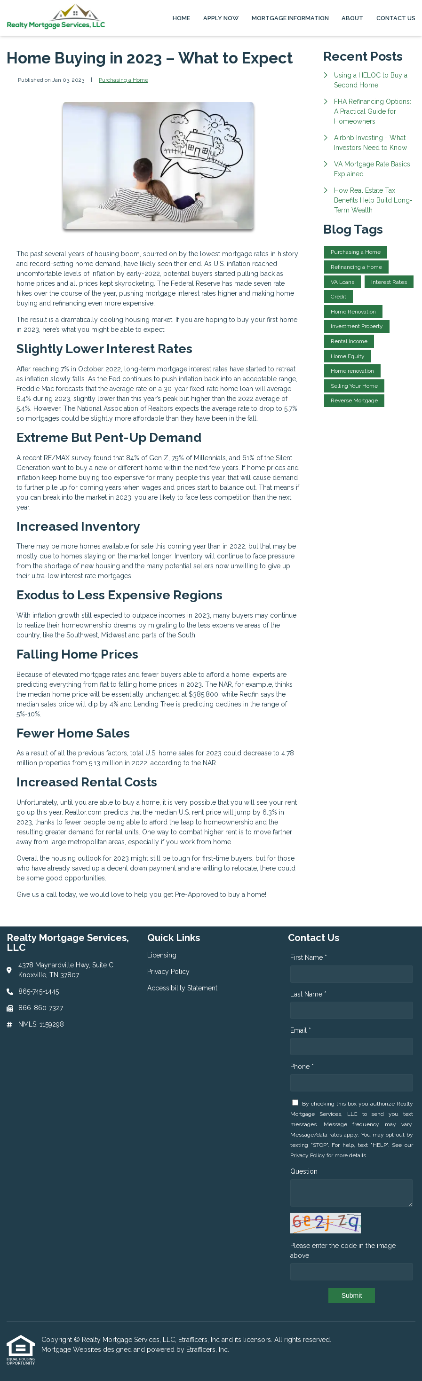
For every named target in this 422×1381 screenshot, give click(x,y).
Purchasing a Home (123, 80)
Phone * (302, 1066)
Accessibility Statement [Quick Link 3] (182, 988)
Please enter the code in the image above (343, 1250)
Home (181, 18)
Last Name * (308, 994)
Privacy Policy (307, 1155)
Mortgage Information (290, 18)
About (352, 18)
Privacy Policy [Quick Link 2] (168, 971)
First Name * (308, 957)
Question (304, 1171)
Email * (300, 1030)
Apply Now (221, 18)
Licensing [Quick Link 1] (161, 955)
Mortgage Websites (72, 1349)
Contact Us (395, 18)
